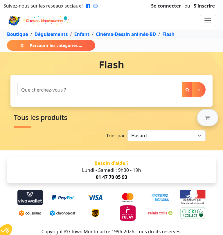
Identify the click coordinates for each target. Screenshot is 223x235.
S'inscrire (204, 6)
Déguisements (51, 34)
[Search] (99, 89)
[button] (207, 117)
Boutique (17, 34)
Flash (168, 34)
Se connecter (166, 6)
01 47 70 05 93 (111, 177)
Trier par (115, 135)
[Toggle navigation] (208, 20)
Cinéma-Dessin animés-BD (126, 34)
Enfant (81, 34)
